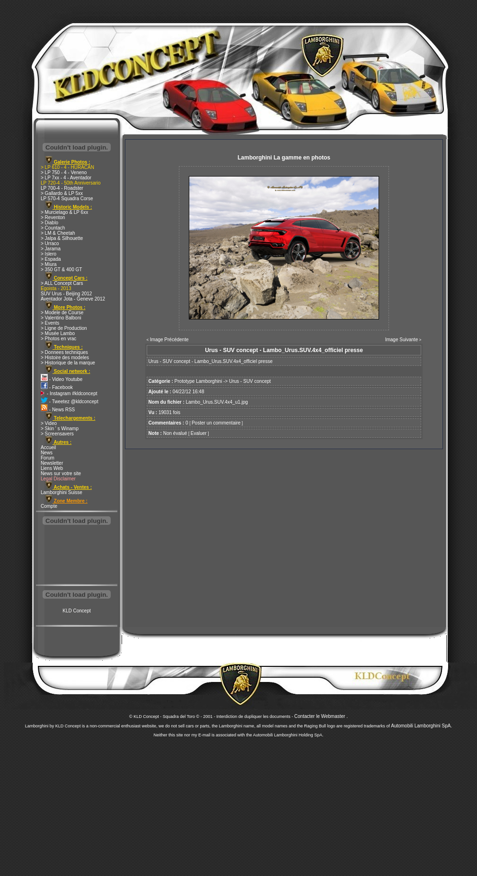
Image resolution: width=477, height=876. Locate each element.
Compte (49, 506)
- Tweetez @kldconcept (69, 401)
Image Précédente (169, 339)
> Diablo (49, 222)
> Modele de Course (62, 312)
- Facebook (57, 387)
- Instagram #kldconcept (69, 393)
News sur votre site (61, 473)
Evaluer (199, 433)
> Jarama (51, 248)
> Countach (53, 227)
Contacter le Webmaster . (321, 716)
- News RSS (58, 409)
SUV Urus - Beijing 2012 (66, 293)
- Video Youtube (61, 379)
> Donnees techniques (64, 352)
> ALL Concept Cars (62, 283)
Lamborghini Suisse (61, 492)
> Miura (49, 264)
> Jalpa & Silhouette (62, 238)
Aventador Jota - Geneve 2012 (73, 298)
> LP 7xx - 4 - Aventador (66, 177)
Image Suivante (401, 339)
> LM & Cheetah (58, 233)
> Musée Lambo (58, 333)
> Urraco (50, 243)
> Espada (51, 259)
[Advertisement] (76, 555)
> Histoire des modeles (65, 357)
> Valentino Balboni (61, 317)
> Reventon (53, 217)
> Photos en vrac (58, 338)
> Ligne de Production (64, 328)
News (47, 452)
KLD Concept (76, 610)
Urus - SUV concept (250, 381)
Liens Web (52, 468)
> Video (49, 423)
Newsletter (52, 463)
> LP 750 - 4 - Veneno (64, 172)
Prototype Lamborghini (198, 381)
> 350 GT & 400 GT (61, 269)
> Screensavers (57, 433)
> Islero (48, 254)
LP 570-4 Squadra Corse (67, 198)
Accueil (48, 447)
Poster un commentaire (216, 422)
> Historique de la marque (68, 362)
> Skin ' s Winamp (60, 428)
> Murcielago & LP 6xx (64, 212)
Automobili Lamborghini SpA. (421, 725)
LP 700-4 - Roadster (62, 188)
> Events (50, 323)
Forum (47, 457)
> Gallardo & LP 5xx (62, 193)
